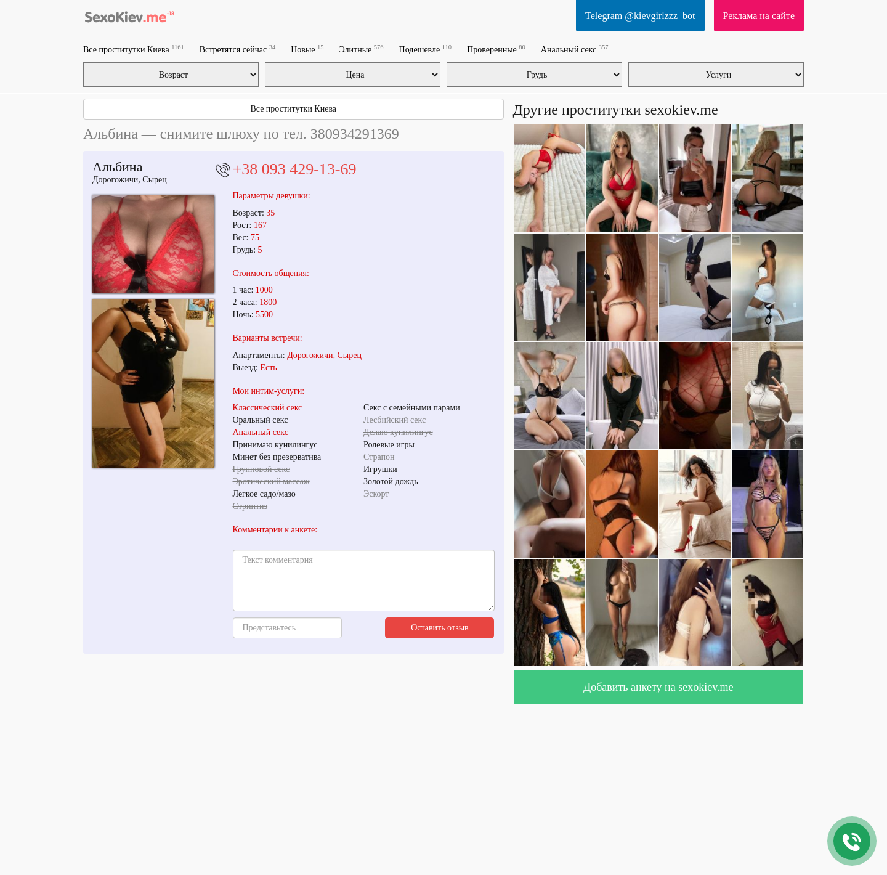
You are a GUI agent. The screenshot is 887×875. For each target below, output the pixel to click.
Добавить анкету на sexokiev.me (658, 687)
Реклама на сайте (759, 15)
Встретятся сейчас (237, 49)
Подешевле (425, 49)
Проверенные (496, 49)
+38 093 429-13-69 (295, 169)
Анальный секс (575, 49)
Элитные (361, 49)
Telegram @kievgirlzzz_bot (640, 15)
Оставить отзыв (440, 627)
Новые (307, 49)
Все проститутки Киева (133, 49)
